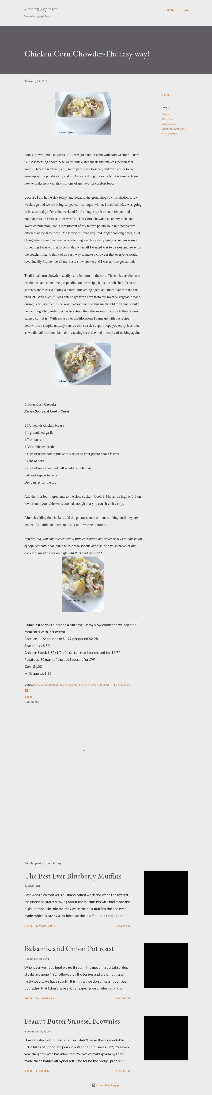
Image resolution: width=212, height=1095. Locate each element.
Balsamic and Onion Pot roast (69, 948)
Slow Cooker (168, 123)
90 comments (45, 998)
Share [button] (165, 94)
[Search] (171, 10)
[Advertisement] (83, 818)
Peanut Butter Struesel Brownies (72, 1021)
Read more (123, 925)
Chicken (165, 114)
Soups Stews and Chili (173, 128)
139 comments (45, 925)
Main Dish (167, 118)
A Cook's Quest (40, 9)
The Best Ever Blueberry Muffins (72, 876)
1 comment (43, 1070)
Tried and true (169, 133)
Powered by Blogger (106, 1085)
